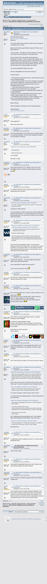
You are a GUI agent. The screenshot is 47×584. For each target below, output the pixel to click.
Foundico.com (8, 162)
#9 (42, 255)
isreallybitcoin (8, 32)
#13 (42, 341)
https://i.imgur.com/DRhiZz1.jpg (19, 38)
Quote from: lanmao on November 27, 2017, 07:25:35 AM (23, 202)
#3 (42, 129)
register (22, 9)
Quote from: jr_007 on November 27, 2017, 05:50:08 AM (23, 146)
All (10, 26)
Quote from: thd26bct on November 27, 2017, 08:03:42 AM (24, 386)
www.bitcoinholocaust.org (17, 110)
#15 (42, 368)
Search (15, 16)
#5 (42, 163)
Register (24, 16)
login (17, 9)
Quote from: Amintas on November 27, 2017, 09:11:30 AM (24, 420)
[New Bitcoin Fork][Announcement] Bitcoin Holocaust (24, 21)
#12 (42, 313)
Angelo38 (6, 472)
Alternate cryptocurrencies (19, 20)
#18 (42, 460)
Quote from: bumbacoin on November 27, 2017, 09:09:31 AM (24, 400)
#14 (42, 355)
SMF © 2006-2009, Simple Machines (32, 519)
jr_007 (5, 114)
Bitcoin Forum (6, 20)
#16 (42, 433)
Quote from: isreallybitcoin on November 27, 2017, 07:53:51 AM (25, 225)
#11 (42, 287)
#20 (42, 487)
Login (19, 16)
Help (11, 16)
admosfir (6, 459)
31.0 (9, 13)
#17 (42, 447)
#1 (42, 33)
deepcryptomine (8, 220)
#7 (42, 199)
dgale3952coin (8, 445)
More (28, 16)
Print (42, 26)
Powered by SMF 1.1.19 (17, 519)
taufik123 (6, 285)
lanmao (6, 184)
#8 (42, 221)
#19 (42, 474)
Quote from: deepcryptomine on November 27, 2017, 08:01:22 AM (25, 372)
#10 (42, 273)
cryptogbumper (8, 254)
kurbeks (6, 272)
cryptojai (6, 353)
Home (7, 16)
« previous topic (32, 24)
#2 (42, 116)
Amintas (6, 340)
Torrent (5, 15)
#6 (42, 185)
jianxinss (6, 128)
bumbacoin (7, 311)
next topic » (40, 24)
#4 (42, 143)
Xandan (6, 486)
